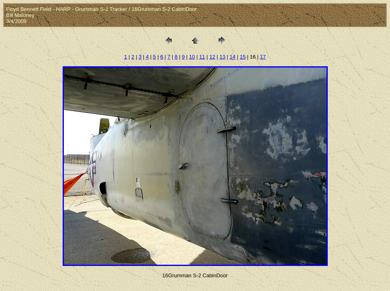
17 (263, 57)
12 (212, 57)
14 (232, 57)
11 (202, 57)
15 (242, 57)
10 (192, 57)
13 (222, 57)
